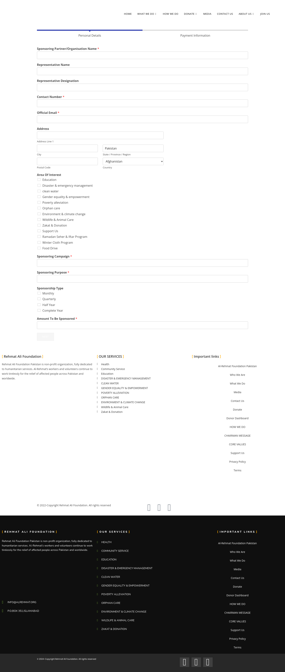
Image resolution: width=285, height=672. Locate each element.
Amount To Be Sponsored (57, 319)
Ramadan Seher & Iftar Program (64, 237)
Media (237, 392)
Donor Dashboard (237, 418)
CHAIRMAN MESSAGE (237, 435)
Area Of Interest (49, 175)
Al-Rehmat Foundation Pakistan (237, 366)
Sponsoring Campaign (54, 256)
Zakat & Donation (54, 225)
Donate (237, 409)
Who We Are (237, 375)
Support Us (50, 231)
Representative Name (53, 65)
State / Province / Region (117, 154)
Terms (237, 470)
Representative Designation (58, 81)
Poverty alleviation (55, 202)
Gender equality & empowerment (66, 197)
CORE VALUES (237, 444)
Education (49, 180)
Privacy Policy (237, 461)
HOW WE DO (237, 427)
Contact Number (50, 97)
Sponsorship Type (50, 288)
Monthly (48, 293)
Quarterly (49, 299)
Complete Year (52, 310)
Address (43, 129)
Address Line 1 (45, 141)
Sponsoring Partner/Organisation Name (68, 49)
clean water (50, 191)
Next (45, 336)
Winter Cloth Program (57, 242)
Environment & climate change (63, 214)
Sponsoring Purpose (53, 272)
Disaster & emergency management (67, 185)
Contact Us (237, 401)
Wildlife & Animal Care (58, 220)
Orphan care (51, 208)
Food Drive (50, 248)
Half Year (48, 305)
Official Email (48, 113)
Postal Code (44, 167)
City (39, 154)
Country (107, 167)
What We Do (237, 383)
